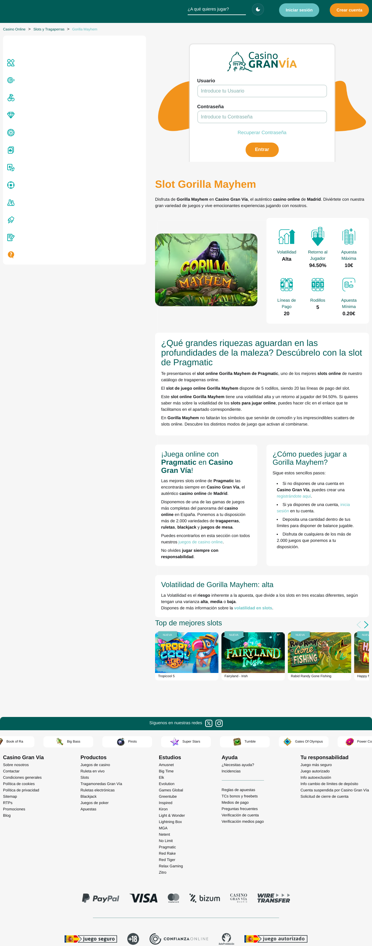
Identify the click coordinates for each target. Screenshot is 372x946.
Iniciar (299, 10)
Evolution (166, 709)
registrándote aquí (233, 446)
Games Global (171, 716)
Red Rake (167, 779)
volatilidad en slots (131, 533)
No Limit (166, 766)
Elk (161, 703)
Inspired (165, 728)
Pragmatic (167, 773)
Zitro (162, 798)
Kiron (163, 735)
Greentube (168, 722)
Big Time (166, 697)
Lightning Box (170, 747)
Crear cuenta (349, 10)
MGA (163, 754)
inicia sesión (290, 455)
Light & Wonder (172, 741)
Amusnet (166, 690)
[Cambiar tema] (258, 9)
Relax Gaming (171, 792)
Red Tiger (167, 785)
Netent (164, 760)
